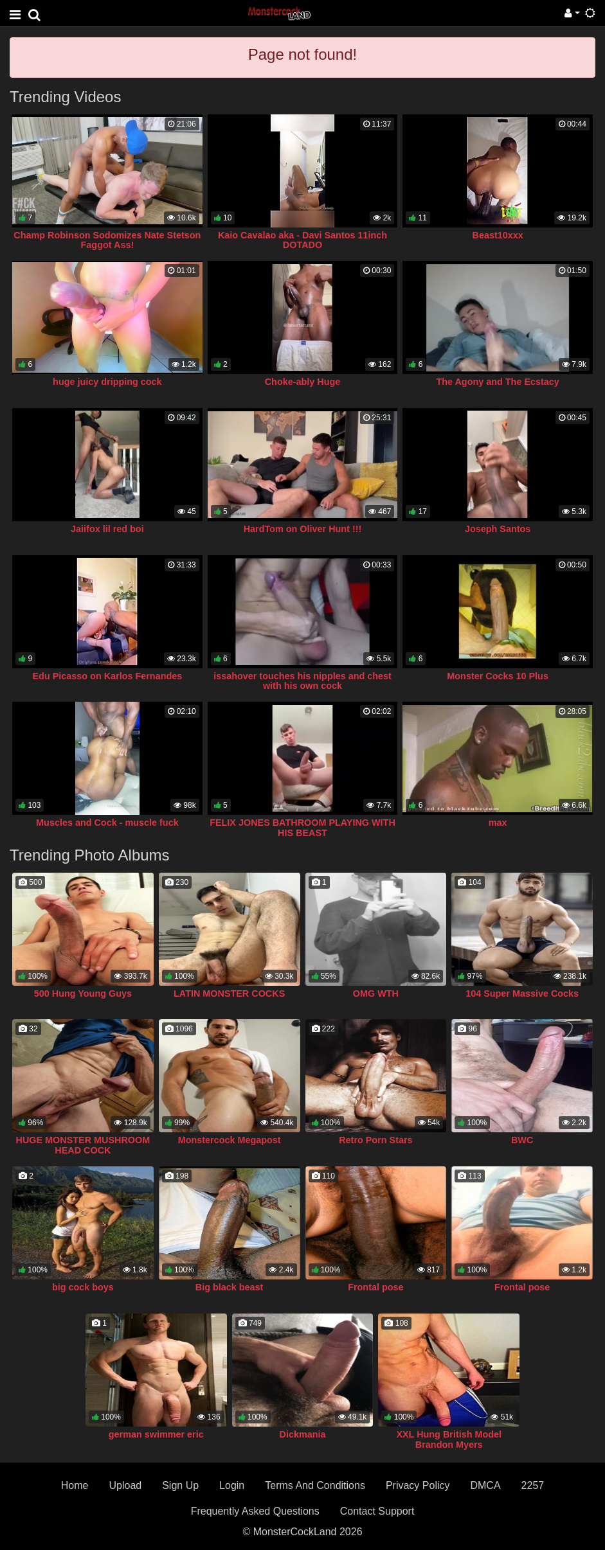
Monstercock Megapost (229, 1140)
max (498, 822)
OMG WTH (376, 993)
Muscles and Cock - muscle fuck (107, 822)
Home (75, 1485)
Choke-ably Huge (303, 382)
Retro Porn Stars (375, 1140)
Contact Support (377, 1511)
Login (231, 1485)
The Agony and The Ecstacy (497, 382)
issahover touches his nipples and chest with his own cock (302, 681)
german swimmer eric (156, 1434)
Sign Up (180, 1485)
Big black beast (229, 1287)
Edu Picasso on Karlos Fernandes (108, 676)
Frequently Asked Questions (255, 1511)
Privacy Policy (418, 1485)
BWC (522, 1140)
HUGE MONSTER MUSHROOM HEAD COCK (83, 1145)
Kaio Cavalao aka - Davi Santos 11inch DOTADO (302, 240)
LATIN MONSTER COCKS (229, 993)
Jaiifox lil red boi (107, 529)
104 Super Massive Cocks (522, 993)
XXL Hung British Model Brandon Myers (448, 1439)
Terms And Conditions (315, 1485)
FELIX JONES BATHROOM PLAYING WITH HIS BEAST (302, 827)
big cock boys (83, 1287)
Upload (125, 1485)
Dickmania (303, 1434)
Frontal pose (375, 1287)
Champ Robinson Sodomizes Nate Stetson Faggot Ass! (107, 240)
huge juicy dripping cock (107, 382)
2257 (533, 1485)
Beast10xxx (498, 235)
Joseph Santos (497, 529)
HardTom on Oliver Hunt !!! (303, 529)
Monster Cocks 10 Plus (497, 676)
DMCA (485, 1485)
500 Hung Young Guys (83, 993)
